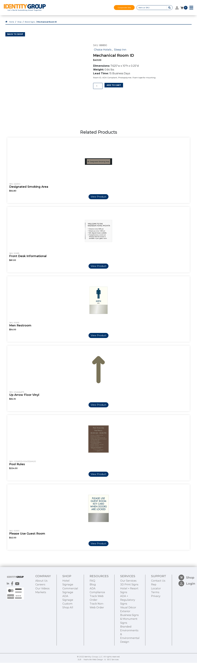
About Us (41, 599)
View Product (98, 199)
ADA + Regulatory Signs (127, 618)
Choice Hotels (102, 52)
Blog (93, 602)
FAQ (92, 599)
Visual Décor (128, 625)
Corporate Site (124, 7)
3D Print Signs (129, 602)
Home (11, 25)
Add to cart (114, 88)
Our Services (128, 599)
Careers (40, 602)
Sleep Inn (120, 52)
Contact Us (158, 599)
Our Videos (42, 606)
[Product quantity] (98, 89)
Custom (67, 622)
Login (186, 603)
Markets (40, 610)
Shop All (67, 625)
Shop (19, 25)
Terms (155, 610)
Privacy (155, 614)
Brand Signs (30, 25)
